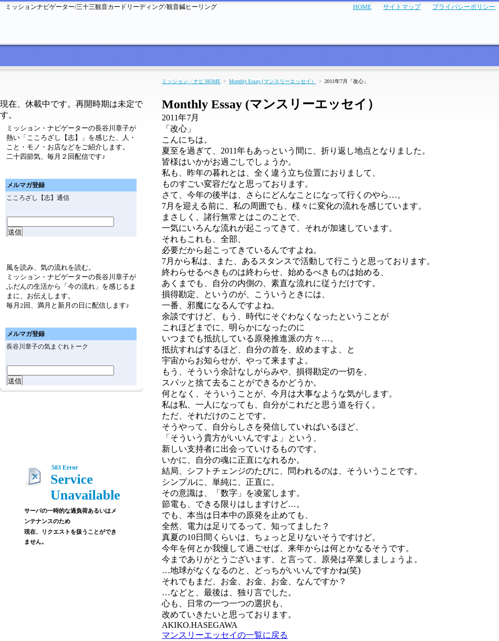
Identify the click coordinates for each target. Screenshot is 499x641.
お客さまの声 (126, 57)
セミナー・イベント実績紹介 (297, 57)
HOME (362, 7)
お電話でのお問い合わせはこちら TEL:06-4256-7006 (342, 26)
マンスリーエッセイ (71, 410)
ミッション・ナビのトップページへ (20, 57)
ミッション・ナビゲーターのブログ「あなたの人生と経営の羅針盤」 (71, 440)
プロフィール (425, 57)
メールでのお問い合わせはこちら (449, 26)
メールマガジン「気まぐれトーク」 (71, 249)
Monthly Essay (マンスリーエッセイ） (272, 81)
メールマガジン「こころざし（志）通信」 (71, 88)
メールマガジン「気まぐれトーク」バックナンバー (110, 319)
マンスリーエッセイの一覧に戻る (225, 634)
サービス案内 (70, 57)
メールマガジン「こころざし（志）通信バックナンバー (110, 170)
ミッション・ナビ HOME (191, 81)
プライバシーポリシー (463, 7)
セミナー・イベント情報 (198, 57)
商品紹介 (373, 57)
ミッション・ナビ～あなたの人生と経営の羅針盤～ (58, 27)
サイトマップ (402, 7)
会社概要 (476, 57)
